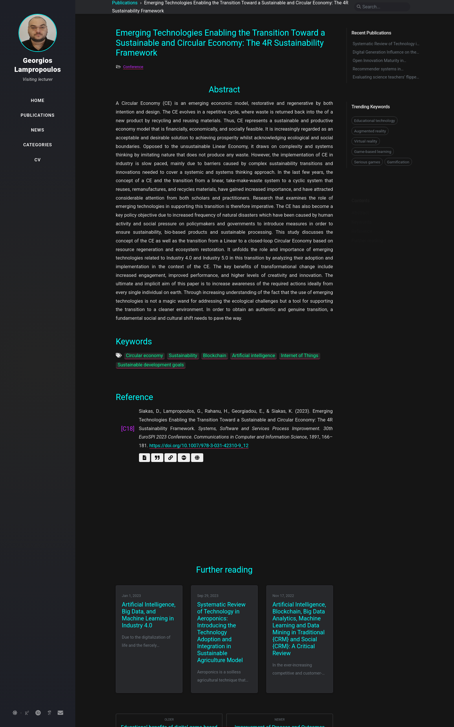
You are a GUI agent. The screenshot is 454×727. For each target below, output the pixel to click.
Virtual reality (365, 141)
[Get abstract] (144, 457)
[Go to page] (197, 457)
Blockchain (214, 355)
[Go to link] (170, 457)
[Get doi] (184, 457)
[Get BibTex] (157, 457)
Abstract (360, 204)
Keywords (362, 213)
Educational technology (374, 120)
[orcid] (37, 713)
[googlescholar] (49, 713)
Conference (133, 66)
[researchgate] (26, 713)
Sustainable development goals (151, 365)
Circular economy (144, 355)
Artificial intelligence (253, 355)
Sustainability (183, 355)
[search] (382, 7)
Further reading (367, 231)
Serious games (367, 162)
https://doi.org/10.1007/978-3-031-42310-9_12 (198, 445)
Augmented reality (370, 131)
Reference (362, 222)
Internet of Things (299, 355)
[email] (60, 713)
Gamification (398, 162)
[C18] (127, 428)
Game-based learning (372, 151)
